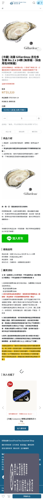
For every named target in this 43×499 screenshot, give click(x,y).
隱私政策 (16, 448)
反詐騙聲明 (25, 448)
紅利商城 (15, 445)
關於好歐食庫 (6, 445)
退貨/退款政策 (7, 448)
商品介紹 (8, 132)
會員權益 (23, 445)
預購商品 (26, 496)
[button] (40, 407)
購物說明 (31, 445)
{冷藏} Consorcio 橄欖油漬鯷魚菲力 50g (21, 420)
